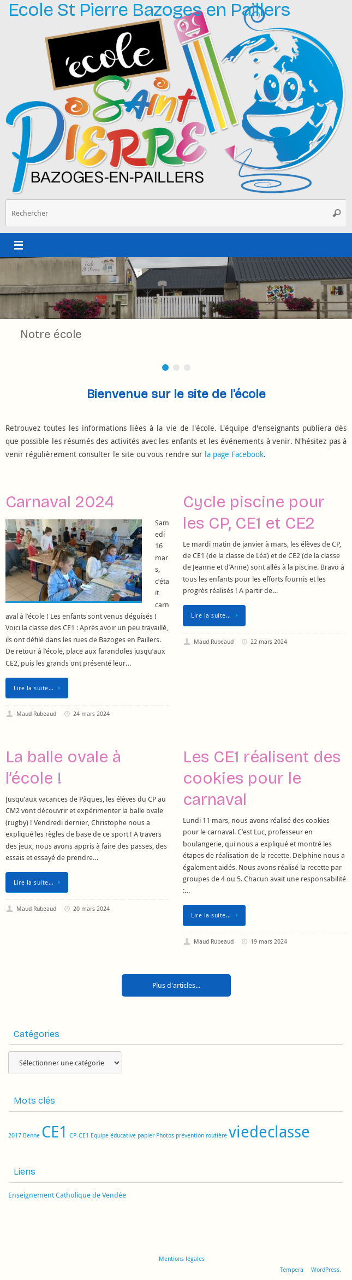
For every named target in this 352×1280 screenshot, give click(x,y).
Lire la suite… (39, 688)
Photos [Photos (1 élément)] (165, 1135)
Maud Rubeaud (36, 713)
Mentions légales (182, 1258)
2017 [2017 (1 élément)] (14, 1135)
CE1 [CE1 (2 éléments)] (54, 1131)
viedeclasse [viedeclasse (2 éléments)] (269, 1131)
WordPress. (326, 1269)
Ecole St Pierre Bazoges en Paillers (149, 10)
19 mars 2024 (268, 941)
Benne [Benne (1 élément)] (31, 1135)
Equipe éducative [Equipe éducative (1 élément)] (113, 1135)
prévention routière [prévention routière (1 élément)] (201, 1135)
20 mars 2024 (91, 908)
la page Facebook (234, 454)
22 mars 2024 (268, 641)
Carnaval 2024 (59, 502)
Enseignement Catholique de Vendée (67, 1195)
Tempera (291, 1269)
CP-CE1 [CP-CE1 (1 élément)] (79, 1135)
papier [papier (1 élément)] (146, 1135)
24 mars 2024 (91, 713)
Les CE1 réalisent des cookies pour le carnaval (262, 778)
